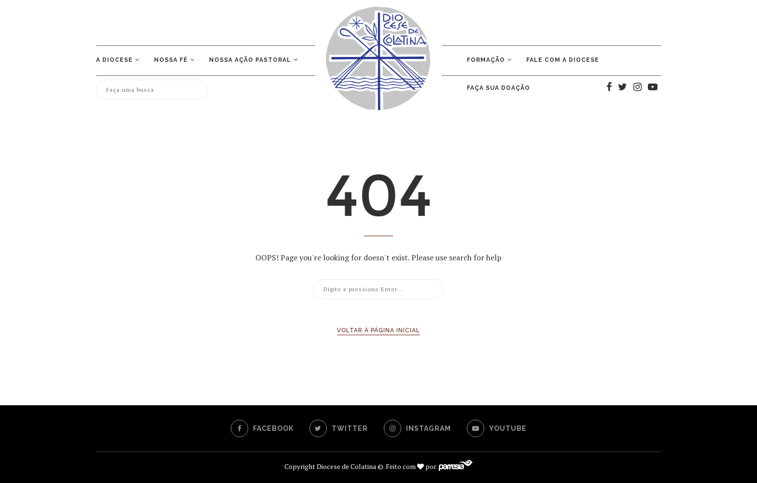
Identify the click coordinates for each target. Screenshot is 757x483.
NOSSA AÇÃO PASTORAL (250, 60)
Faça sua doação (498, 88)
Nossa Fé (171, 60)
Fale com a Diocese (562, 60)
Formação (486, 60)
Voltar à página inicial (378, 330)
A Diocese (114, 60)
